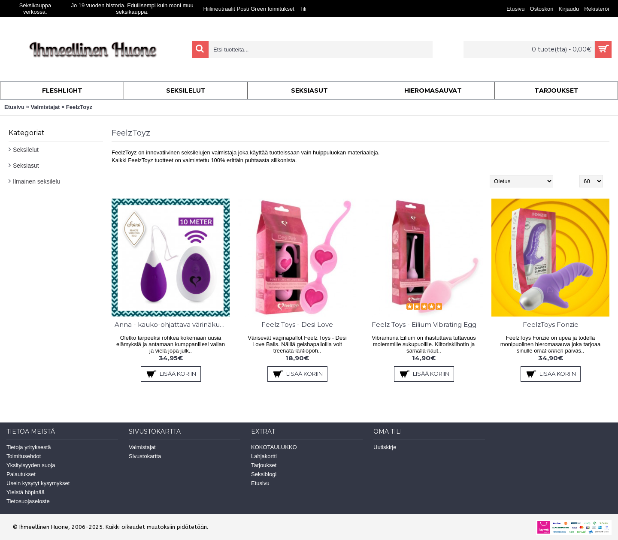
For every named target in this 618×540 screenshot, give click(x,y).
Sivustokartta (145, 456)
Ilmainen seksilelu (37, 181)
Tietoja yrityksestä (28, 447)
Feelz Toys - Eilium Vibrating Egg (424, 324)
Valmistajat (45, 107)
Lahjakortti (264, 456)
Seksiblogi (263, 474)
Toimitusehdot (23, 456)
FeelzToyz (79, 107)
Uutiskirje (384, 447)
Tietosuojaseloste (28, 501)
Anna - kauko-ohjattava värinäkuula (172, 324)
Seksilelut (26, 149)
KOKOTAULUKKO (274, 447)
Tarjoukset (263, 465)
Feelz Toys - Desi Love (297, 324)
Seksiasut (26, 165)
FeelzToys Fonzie (551, 324)
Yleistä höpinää (25, 492)
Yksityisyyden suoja (30, 465)
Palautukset (21, 474)
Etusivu (14, 107)
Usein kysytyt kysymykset (38, 483)
